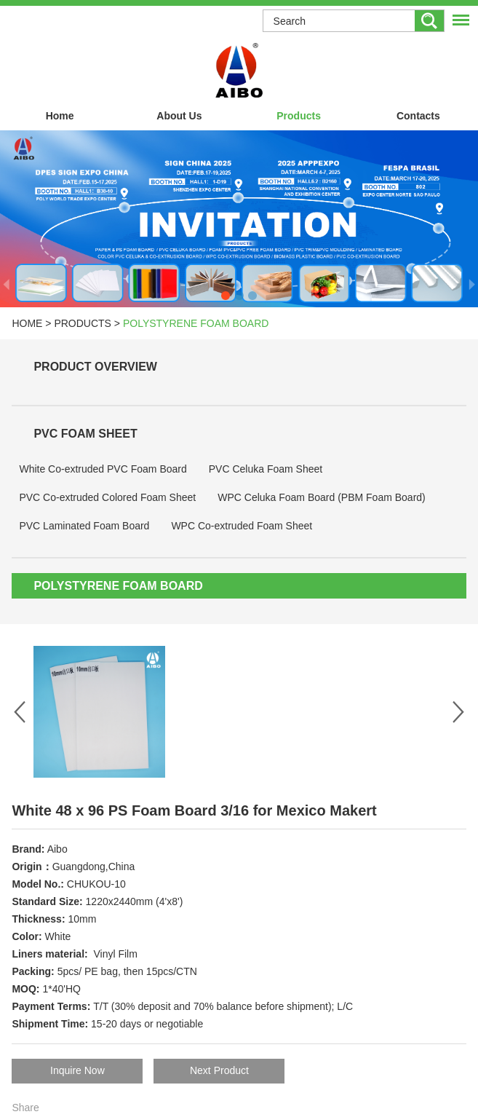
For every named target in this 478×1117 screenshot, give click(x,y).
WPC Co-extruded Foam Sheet (241, 526)
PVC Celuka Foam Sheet (265, 469)
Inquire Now (77, 1070)
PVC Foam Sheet (85, 433)
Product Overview (95, 366)
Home (60, 116)
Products (298, 116)
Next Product (219, 1070)
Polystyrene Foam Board (195, 323)
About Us (179, 116)
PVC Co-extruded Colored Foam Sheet (107, 497)
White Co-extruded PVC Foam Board (102, 469)
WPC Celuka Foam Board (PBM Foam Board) (322, 497)
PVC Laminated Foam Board (84, 526)
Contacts (418, 116)
